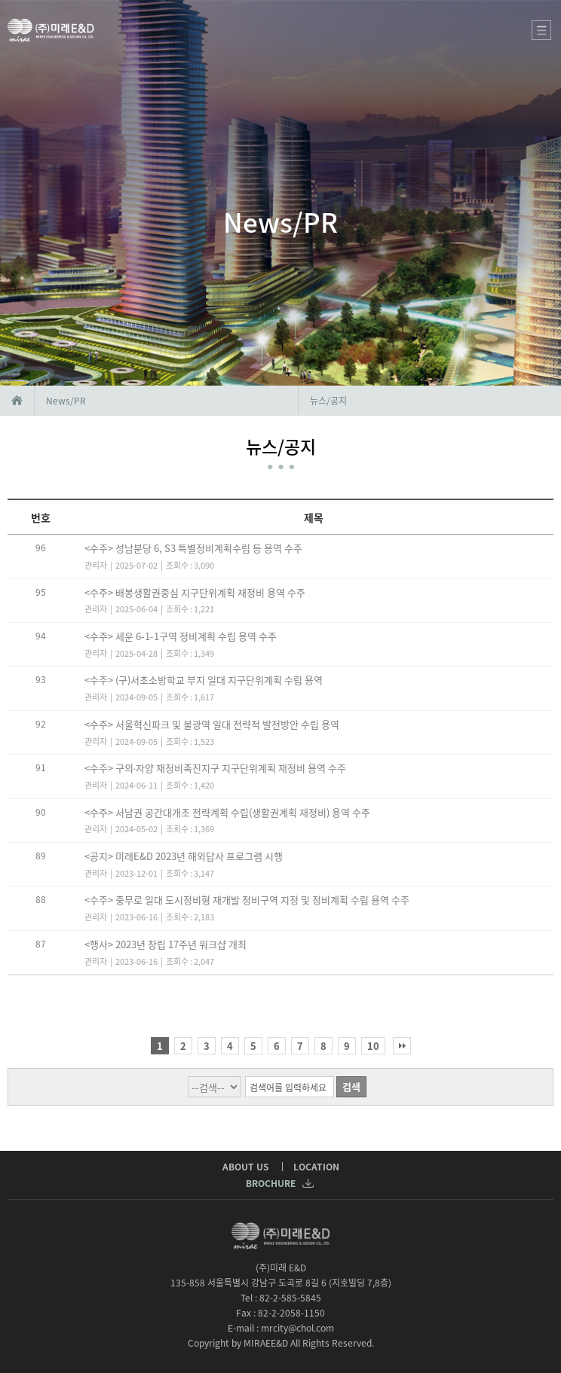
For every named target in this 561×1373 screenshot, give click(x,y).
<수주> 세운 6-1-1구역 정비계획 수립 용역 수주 (180, 636)
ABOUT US (245, 1166)
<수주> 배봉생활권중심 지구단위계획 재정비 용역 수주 (194, 592)
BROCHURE (279, 1183)
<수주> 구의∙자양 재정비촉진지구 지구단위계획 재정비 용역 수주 (215, 768)
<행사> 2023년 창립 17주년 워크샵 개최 (165, 944)
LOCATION (316, 1166)
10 (373, 1046)
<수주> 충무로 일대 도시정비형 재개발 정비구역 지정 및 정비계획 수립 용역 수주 (246, 899)
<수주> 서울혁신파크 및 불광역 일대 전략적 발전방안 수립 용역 (211, 724)
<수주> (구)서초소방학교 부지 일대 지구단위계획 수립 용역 (203, 680)
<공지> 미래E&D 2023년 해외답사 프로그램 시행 (183, 856)
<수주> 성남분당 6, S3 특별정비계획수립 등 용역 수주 (193, 548)
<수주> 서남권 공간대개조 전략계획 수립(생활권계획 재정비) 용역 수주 (227, 812)
